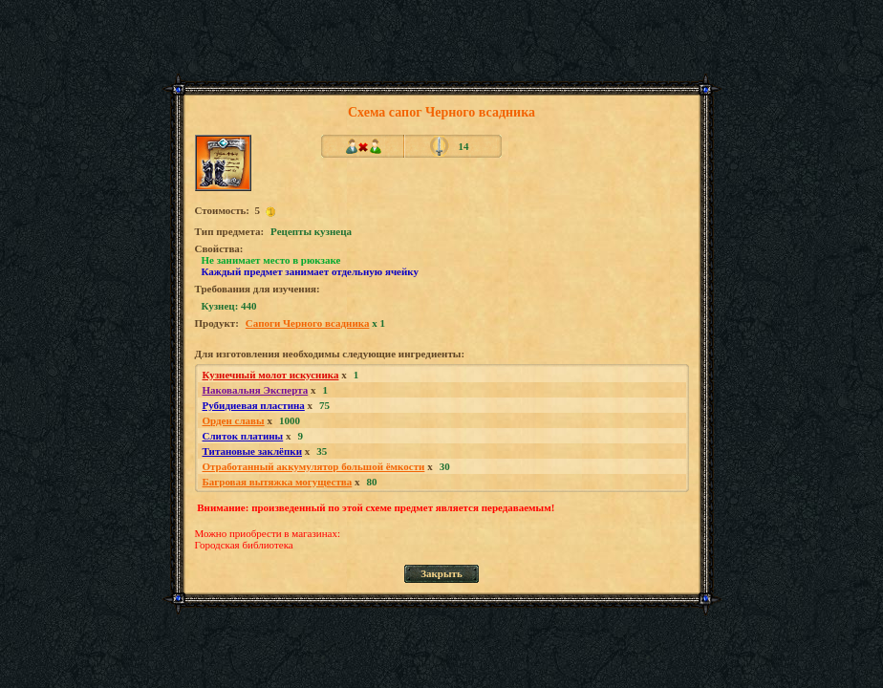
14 (464, 146)
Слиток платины (243, 435)
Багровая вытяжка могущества (278, 481)
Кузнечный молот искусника (271, 374)
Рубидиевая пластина (254, 405)
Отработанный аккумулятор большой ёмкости (314, 466)
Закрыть (441, 573)
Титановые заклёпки (253, 451)
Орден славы (234, 420)
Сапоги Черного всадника (308, 323)
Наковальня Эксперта (256, 390)
